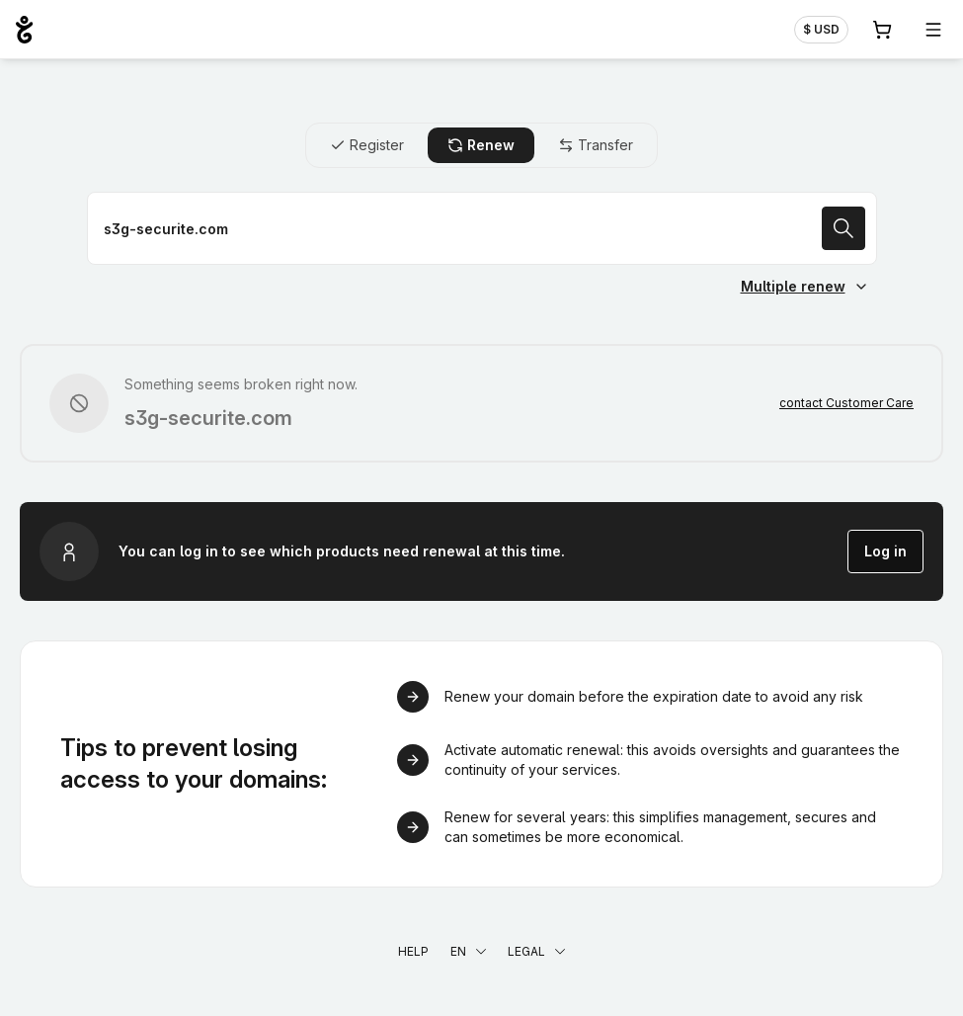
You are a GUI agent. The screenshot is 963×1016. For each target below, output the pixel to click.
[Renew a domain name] (482, 228)
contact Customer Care (846, 402)
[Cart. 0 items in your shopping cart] (882, 29)
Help (413, 951)
